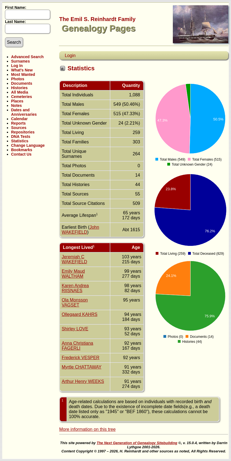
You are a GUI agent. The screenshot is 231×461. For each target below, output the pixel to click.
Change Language (28, 145)
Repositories (23, 132)
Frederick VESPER (80, 357)
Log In (17, 65)
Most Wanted (23, 74)
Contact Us (21, 154)
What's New (22, 70)
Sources (18, 127)
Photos (17, 79)
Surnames (20, 61)
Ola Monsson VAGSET (75, 302)
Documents (21, 83)
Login (70, 55)
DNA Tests (20, 136)
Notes (16, 105)
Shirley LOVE (75, 328)
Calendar (19, 119)
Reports (18, 123)
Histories (19, 88)
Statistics (19, 141)
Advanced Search (27, 57)
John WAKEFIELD (80, 230)
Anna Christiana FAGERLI (77, 346)
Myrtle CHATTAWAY (81, 367)
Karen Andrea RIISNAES (75, 288)
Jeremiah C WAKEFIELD (74, 259)
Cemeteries (21, 96)
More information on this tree (87, 429)
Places (17, 101)
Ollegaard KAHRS (79, 314)
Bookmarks (21, 150)
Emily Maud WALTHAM (73, 274)
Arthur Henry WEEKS (83, 381)
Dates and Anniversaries (24, 112)
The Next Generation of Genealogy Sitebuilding (137, 443)
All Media (19, 92)
